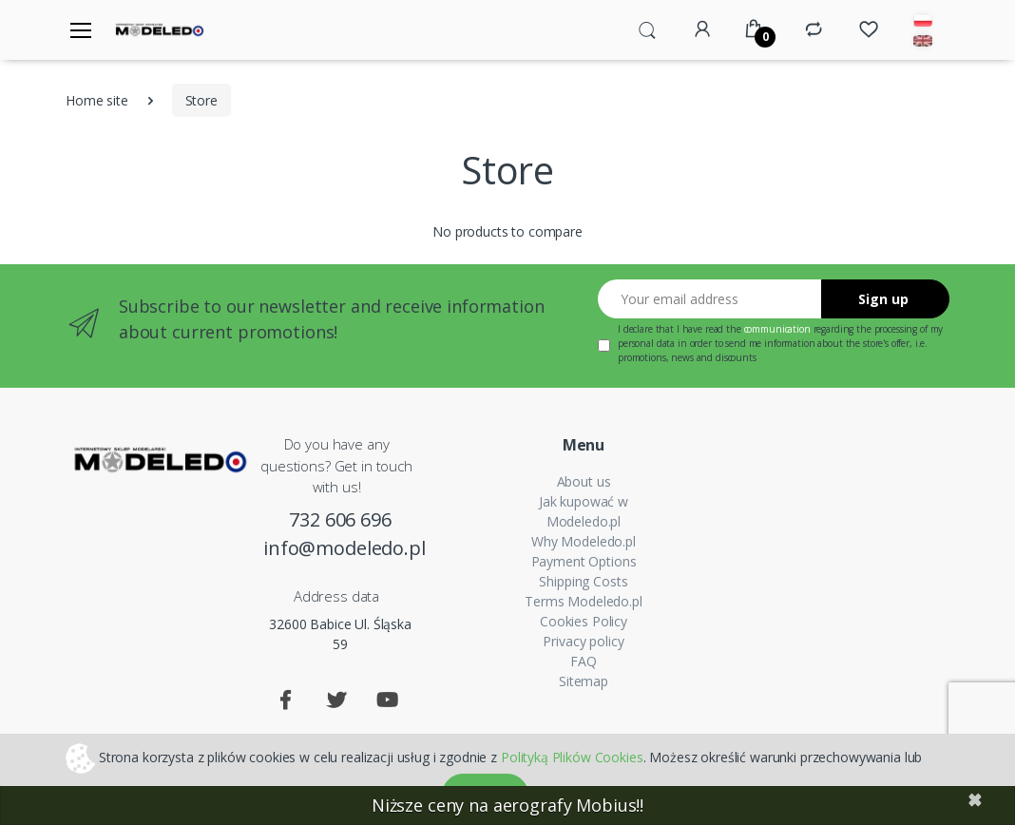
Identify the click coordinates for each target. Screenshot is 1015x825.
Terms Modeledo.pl (583, 601)
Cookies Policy (583, 621)
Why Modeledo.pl (583, 541)
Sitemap (583, 681)
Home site (97, 100)
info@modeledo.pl (340, 548)
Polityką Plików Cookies (572, 756)
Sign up (883, 299)
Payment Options (584, 561)
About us (584, 481)
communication (777, 329)
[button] (647, 28)
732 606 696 (340, 519)
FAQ (583, 661)
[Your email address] (710, 298)
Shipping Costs (583, 581)
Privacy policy (583, 641)
